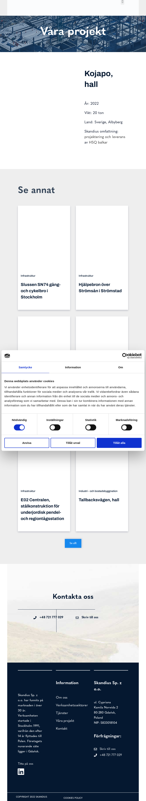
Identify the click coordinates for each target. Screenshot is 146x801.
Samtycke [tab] (25, 367)
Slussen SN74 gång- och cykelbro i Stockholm (40, 290)
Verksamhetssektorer (72, 705)
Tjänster (62, 713)
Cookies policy (73, 798)
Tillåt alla (119, 442)
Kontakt (61, 729)
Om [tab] (120, 367)
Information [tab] (73, 367)
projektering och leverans (104, 137)
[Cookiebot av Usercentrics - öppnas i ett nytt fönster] (125, 356)
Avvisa (26, 442)
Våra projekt (65, 721)
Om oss (61, 698)
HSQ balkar (98, 142)
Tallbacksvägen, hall (99, 500)
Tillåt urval (73, 442)
